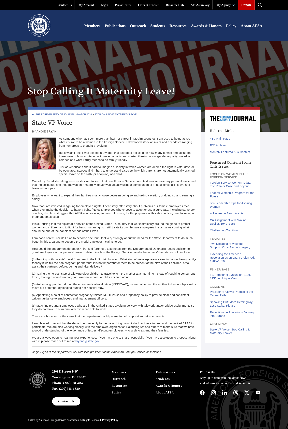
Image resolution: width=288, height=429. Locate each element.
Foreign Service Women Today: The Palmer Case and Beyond (230, 184)
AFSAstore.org (200, 5)
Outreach (138, 26)
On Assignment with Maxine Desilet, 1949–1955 (228, 222)
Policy (231, 26)
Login (104, 5)
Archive (218, 145)
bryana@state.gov (87, 341)
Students (157, 26)
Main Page (220, 139)
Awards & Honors (206, 26)
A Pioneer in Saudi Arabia (226, 213)
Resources (177, 26)
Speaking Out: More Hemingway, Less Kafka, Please (231, 304)
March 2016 (84, 115)
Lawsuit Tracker (148, 5)
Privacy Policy (110, 420)
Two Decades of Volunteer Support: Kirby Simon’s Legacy (230, 245)
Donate (246, 5)
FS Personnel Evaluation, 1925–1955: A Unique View (231, 276)
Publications (115, 26)
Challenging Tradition (224, 230)
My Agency (223, 5)
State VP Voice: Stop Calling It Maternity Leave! (230, 331)
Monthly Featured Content (230, 152)
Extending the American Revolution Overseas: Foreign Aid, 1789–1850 (232, 258)
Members (92, 26)
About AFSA (251, 26)
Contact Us (65, 5)
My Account (86, 5)
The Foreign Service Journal (55, 115)
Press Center (123, 5)
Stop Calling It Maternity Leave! (115, 115)
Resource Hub (175, 5)
